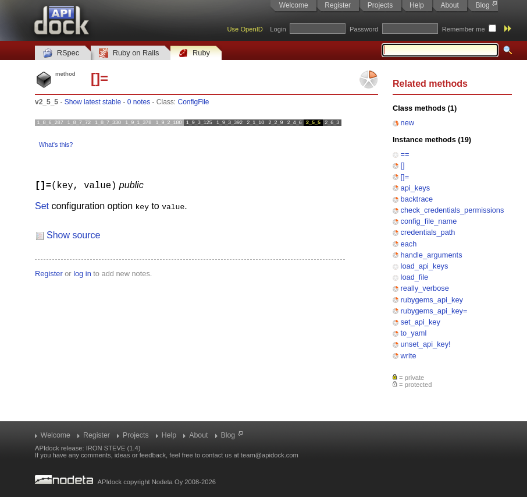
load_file (415, 277)
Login (278, 29)
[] (403, 165)
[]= (405, 176)
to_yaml (414, 333)
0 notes (138, 102)
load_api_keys (424, 266)
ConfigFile (193, 102)
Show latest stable (93, 102)
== (405, 154)
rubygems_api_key (432, 299)
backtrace (417, 199)
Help (417, 5)
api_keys (415, 188)
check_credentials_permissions (452, 210)
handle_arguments (431, 255)
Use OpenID (245, 29)
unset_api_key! (426, 344)
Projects (380, 5)
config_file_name (429, 221)
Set (42, 205)
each (409, 243)
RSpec (61, 53)
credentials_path (428, 232)
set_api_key (420, 322)
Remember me (463, 29)
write (408, 355)
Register (338, 5)
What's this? (56, 144)
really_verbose (425, 288)
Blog (483, 5)
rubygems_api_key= (434, 310)
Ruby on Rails (129, 53)
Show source (74, 234)
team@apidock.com (269, 455)
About (449, 5)
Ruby (194, 53)
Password (364, 29)
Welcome (293, 5)
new (407, 122)
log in (82, 273)
